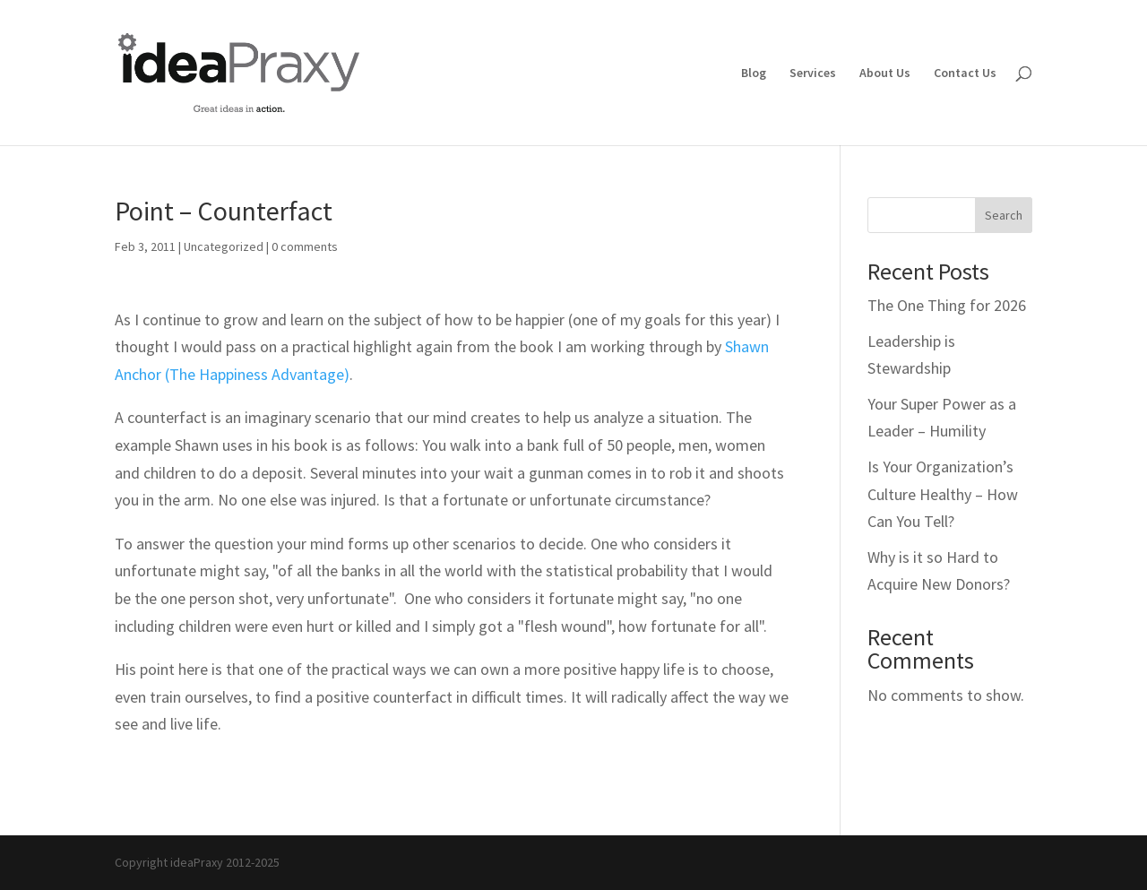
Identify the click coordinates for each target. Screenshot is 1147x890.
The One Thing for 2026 (946, 305)
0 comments (305, 246)
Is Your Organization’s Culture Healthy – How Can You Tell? (942, 493)
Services (812, 73)
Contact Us (965, 73)
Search (1003, 215)
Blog (753, 73)
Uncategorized (223, 246)
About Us (884, 73)
